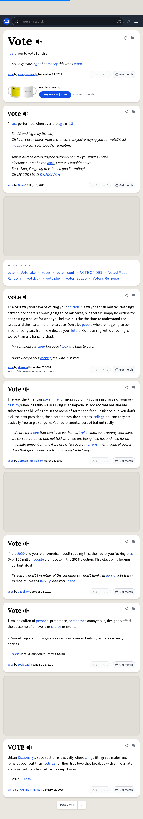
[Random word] (118, 21)
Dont (15, 654)
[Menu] (136, 21)
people (87, 324)
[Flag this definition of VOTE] (133, 745)
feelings (49, 763)
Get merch (124, 75)
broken (84, 432)
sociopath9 (25, 665)
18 (71, 123)
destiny (13, 405)
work (78, 64)
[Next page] (82, 805)
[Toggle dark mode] (128, 21)
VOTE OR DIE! (91, 272)
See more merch (83, 95)
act (14, 123)
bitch (130, 553)
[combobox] (68, 21)
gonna (111, 575)
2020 (21, 553)
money (53, 64)
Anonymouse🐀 (28, 74)
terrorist (92, 444)
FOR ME (26, 779)
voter (46, 272)
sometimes (77, 620)
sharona (23, 367)
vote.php (53, 278)
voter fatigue (76, 278)
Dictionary (26, 757)
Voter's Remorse (106, 278)
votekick (33, 278)
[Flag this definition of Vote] (132, 38)
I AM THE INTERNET (30, 790)
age (61, 123)
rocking (46, 358)
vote (11, 185)
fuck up (45, 581)
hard (50, 163)
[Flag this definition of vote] (133, 111)
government (52, 399)
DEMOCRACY (49, 174)
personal (42, 620)
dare (12, 53)
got (38, 64)
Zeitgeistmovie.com (30, 461)
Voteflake (28, 272)
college (99, 417)
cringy (89, 757)
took (64, 346)
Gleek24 (23, 185)
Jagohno (23, 592)
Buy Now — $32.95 (55, 95)
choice (56, 626)
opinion (73, 307)
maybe (17, 145)
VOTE (11, 790)
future (75, 330)
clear (41, 346)
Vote (11, 74)
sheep (34, 432)
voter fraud (65, 272)
